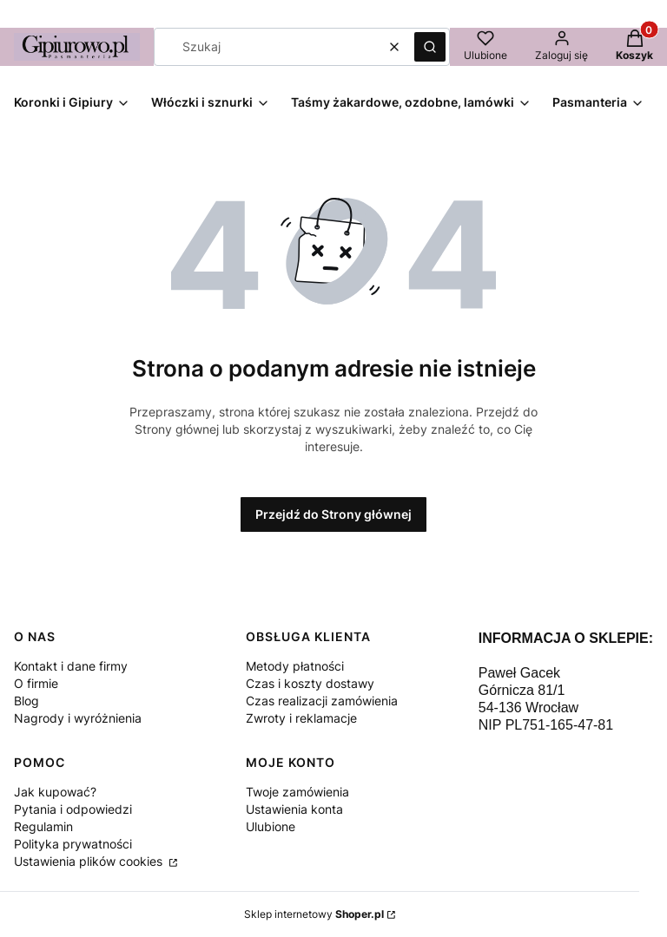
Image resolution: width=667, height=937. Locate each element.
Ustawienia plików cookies (90, 861)
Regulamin (43, 826)
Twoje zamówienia (297, 791)
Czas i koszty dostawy (310, 683)
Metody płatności (295, 666)
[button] (430, 47)
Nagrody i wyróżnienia (78, 718)
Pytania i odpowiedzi (73, 809)
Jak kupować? (55, 791)
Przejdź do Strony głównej (333, 514)
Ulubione (270, 826)
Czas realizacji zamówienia (322, 700)
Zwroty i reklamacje (301, 718)
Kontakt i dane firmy (71, 666)
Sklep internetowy (314, 914)
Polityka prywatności (73, 843)
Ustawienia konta (294, 809)
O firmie (36, 683)
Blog (26, 700)
